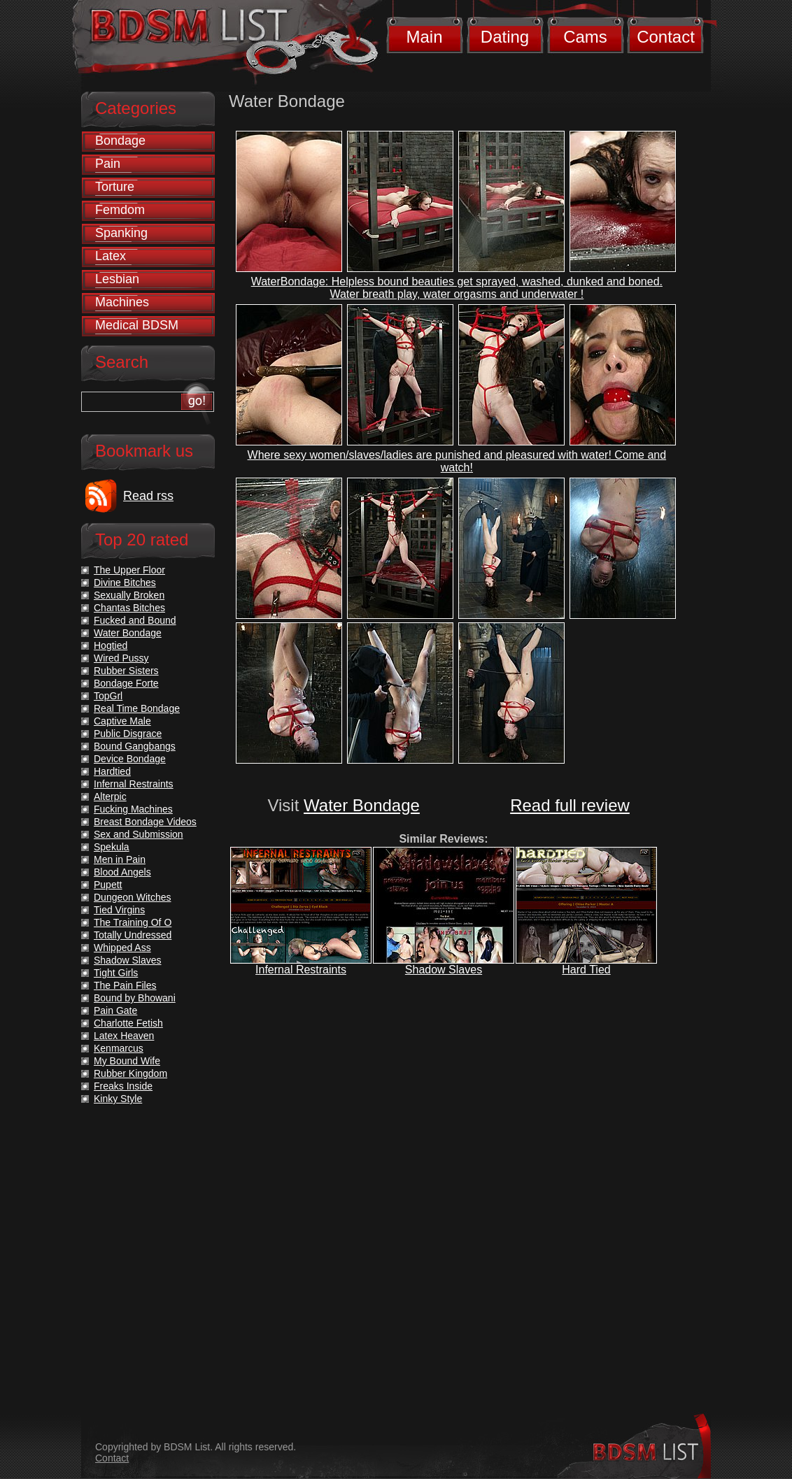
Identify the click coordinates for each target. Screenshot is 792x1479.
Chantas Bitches (129, 607)
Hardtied (112, 771)
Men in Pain (120, 859)
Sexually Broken (129, 595)
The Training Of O (132, 922)
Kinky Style (118, 1098)
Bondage (120, 141)
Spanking (121, 233)
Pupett (108, 884)
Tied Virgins (119, 909)
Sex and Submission (138, 834)
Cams (585, 36)
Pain (107, 164)
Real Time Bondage (137, 708)
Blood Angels (122, 872)
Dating (505, 36)
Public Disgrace (128, 733)
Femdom (120, 210)
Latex (110, 256)
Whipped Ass (122, 947)
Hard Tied (586, 970)
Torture (114, 187)
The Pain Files (125, 985)
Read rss (148, 496)
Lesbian (117, 279)
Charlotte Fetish (128, 1023)
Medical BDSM (136, 325)
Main (424, 36)
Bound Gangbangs (135, 746)
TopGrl (108, 695)
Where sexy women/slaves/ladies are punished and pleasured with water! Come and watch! (457, 461)
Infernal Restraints (300, 970)
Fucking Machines (133, 809)
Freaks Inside (123, 1086)
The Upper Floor (129, 570)
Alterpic (110, 796)
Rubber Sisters (126, 670)
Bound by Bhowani (135, 997)
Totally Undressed (132, 935)
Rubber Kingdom (130, 1073)
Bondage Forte (126, 683)
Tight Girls (116, 972)
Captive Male (122, 721)
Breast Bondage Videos (145, 821)
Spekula (111, 846)
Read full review (570, 805)
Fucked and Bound (135, 620)
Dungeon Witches (132, 897)
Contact (666, 36)
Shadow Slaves (443, 970)
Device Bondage (130, 758)
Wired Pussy (121, 658)
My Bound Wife (127, 1060)
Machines (122, 302)
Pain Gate (115, 1010)
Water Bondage (362, 805)
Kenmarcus (118, 1048)
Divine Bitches (125, 582)
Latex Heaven (124, 1035)
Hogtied (110, 645)
